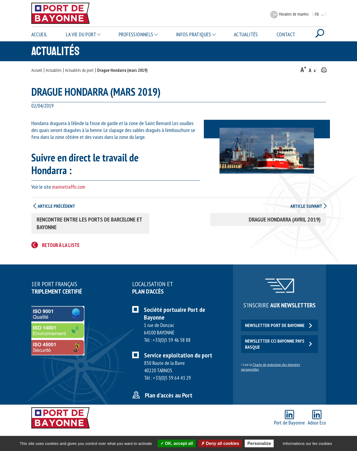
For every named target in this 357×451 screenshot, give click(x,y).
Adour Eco (317, 418)
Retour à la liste (61, 245)
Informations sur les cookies (307, 443)
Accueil (39, 34)
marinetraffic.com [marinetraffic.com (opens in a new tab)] (68, 186)
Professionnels (136, 34)
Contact (286, 34)
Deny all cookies (220, 443)
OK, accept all (176, 443)
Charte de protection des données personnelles (270, 367)
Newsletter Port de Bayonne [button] (278, 325)
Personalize (259, 443)
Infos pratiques (193, 34)
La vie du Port (81, 34)
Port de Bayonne (289, 418)
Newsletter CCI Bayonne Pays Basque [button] (278, 344)
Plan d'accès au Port (168, 395)
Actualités (246, 34)
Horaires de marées (289, 15)
